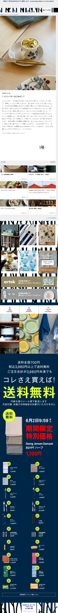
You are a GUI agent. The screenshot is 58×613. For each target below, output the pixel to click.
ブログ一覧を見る (51, 218)
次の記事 (3, 162)
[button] (56, 10)
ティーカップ (35, 121)
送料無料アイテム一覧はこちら (29, 594)
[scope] (5, 10)
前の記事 (52, 162)
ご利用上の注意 (29, 606)
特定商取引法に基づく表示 (29, 605)
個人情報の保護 (29, 608)
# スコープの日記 (6, 133)
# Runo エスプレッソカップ (18, 133)
